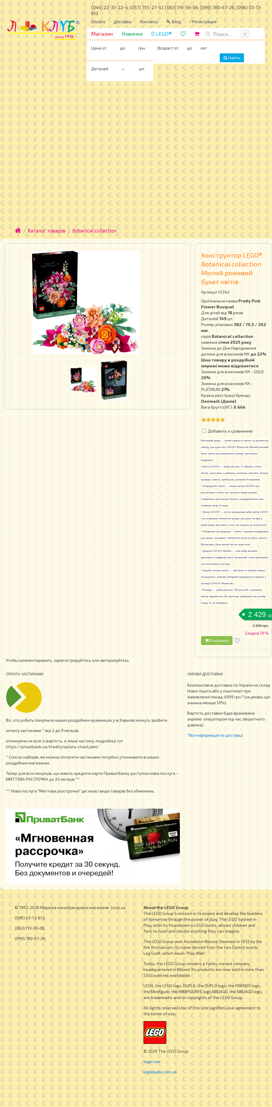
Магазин (102, 33)
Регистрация (203, 21)
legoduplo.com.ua (160, 1071)
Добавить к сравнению (230, 430)
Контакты (149, 21)
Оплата (98, 21)
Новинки (132, 33)
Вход (174, 21)
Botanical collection (94, 230)
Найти (232, 57)
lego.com (152, 1061)
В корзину (217, 640)
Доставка (122, 21)
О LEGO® (161, 33)
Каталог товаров (47, 230)
